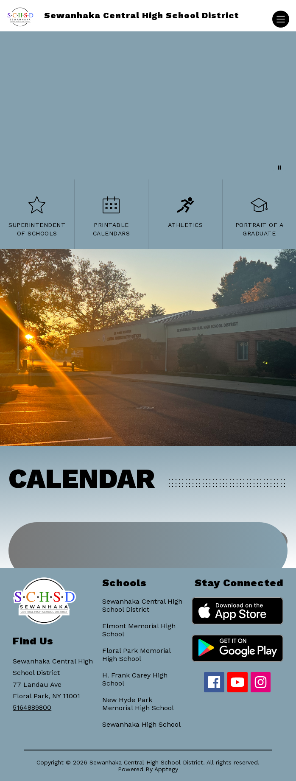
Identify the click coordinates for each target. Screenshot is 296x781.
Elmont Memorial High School (139, 630)
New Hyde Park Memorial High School (138, 704)
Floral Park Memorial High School (136, 655)
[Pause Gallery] (279, 167)
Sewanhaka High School (141, 724)
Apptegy (166, 769)
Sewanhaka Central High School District (142, 605)
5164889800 (32, 707)
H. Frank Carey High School (135, 679)
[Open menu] (280, 19)
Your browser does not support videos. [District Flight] (148, 105)
